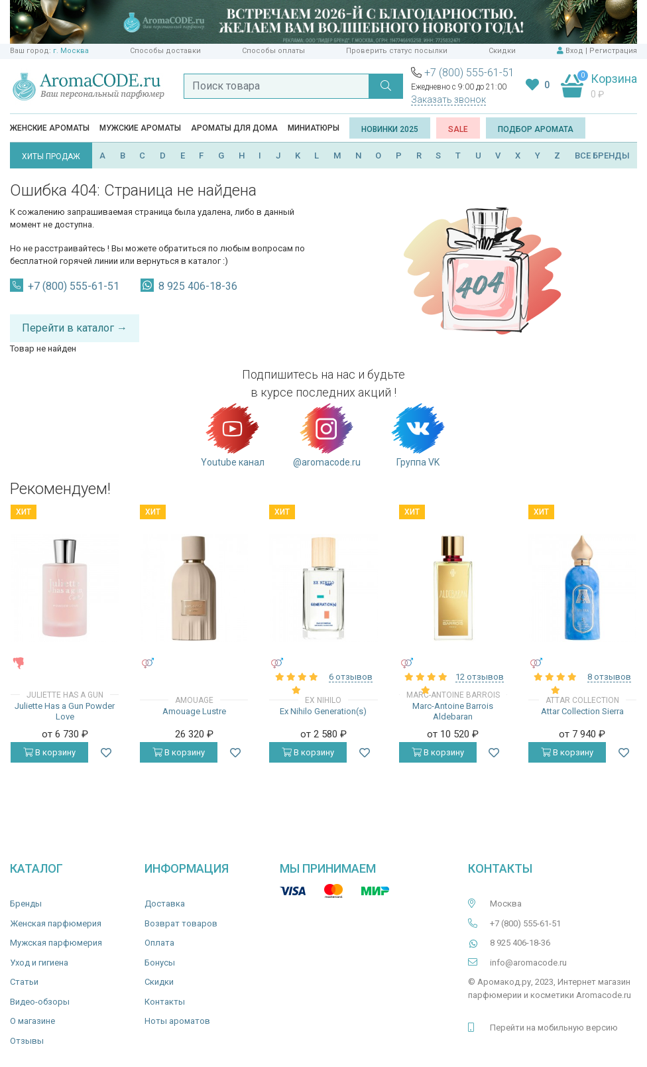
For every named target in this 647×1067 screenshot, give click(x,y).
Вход (574, 50)
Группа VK (418, 434)
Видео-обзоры (40, 1002)
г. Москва (71, 50)
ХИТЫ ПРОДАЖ (51, 156)
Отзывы (27, 1041)
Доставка (165, 904)
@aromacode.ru (327, 434)
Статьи (24, 982)
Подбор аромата (535, 129)
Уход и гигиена (39, 963)
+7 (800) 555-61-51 (469, 72)
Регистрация (613, 50)
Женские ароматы (49, 128)
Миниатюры (313, 128)
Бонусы (160, 963)
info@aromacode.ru (528, 963)
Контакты (165, 1002)
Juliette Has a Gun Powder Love (65, 711)
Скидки (502, 50)
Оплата (159, 943)
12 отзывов (479, 677)
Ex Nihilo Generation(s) (323, 711)
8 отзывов (609, 677)
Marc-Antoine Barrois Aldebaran (452, 711)
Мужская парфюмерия (56, 943)
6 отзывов (351, 677)
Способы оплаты (273, 50)
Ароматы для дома (234, 128)
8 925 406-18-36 (197, 286)
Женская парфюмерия (55, 923)
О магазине (32, 1021)
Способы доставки (165, 50)
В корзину (49, 752)
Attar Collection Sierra (582, 711)
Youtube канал (233, 434)
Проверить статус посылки (396, 50)
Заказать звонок (448, 99)
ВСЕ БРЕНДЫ (602, 155)
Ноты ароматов (177, 1021)
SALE (458, 129)
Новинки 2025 (389, 129)
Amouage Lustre (194, 711)
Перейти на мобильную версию (554, 1028)
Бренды (26, 904)
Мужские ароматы (140, 128)
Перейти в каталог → (74, 328)
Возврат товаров (181, 923)
